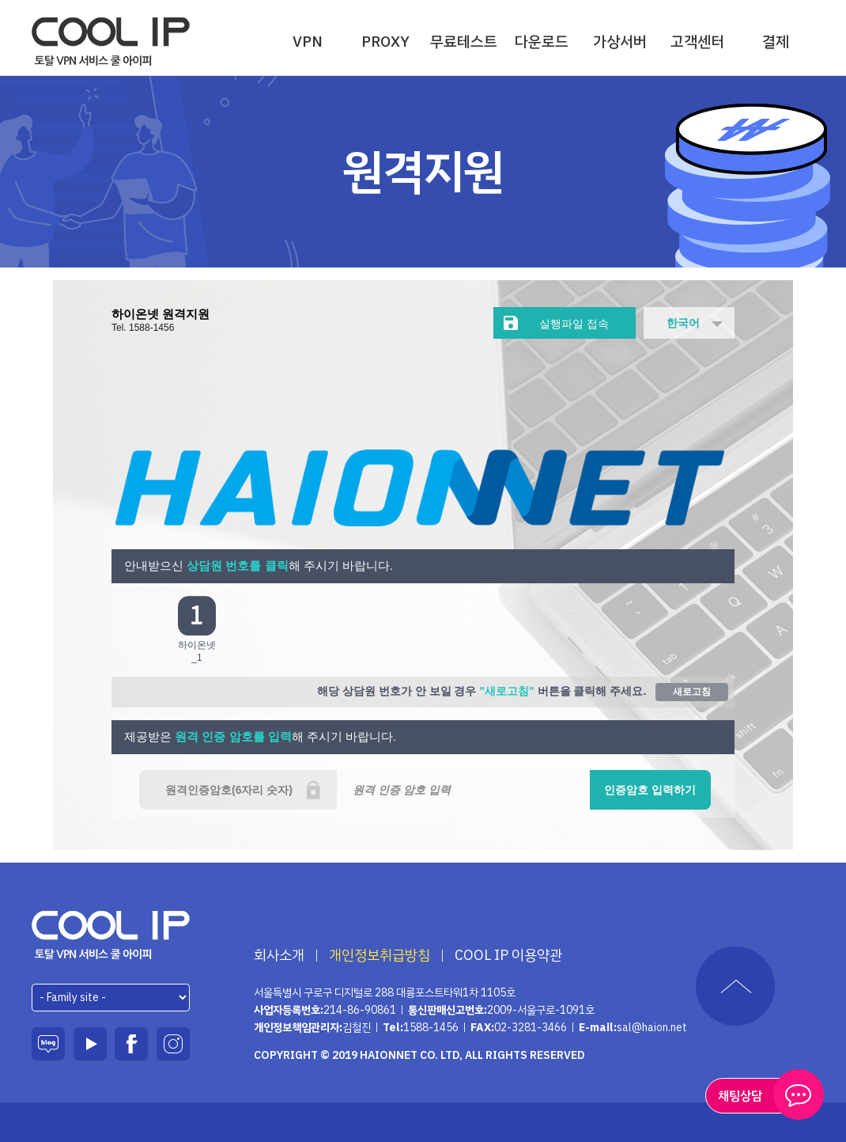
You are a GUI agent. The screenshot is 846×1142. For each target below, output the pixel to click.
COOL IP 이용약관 (508, 955)
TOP (735, 986)
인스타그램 (173, 1043)
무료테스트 (463, 41)
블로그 (48, 1043)
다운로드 (541, 41)
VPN (308, 41)
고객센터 (697, 41)
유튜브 (90, 1043)
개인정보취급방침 (379, 955)
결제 (775, 41)
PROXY (385, 41)
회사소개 (279, 955)
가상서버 (620, 41)
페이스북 (131, 1043)
